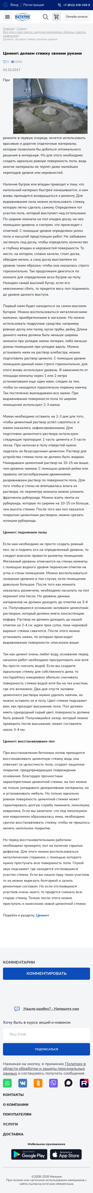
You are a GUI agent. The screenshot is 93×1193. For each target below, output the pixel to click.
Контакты (13, 1094)
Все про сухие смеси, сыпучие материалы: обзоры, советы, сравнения (44, 33)
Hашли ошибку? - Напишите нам (46, 1008)
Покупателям (17, 1114)
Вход (14, 4)
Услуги (10, 1124)
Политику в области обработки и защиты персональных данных (44, 1068)
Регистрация (33, 4)
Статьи (21, 29)
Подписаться (46, 1049)
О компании (16, 1104)
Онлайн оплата (77, 17)
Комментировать (47, 973)
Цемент (42, 915)
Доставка (13, 1134)
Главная (8, 29)
